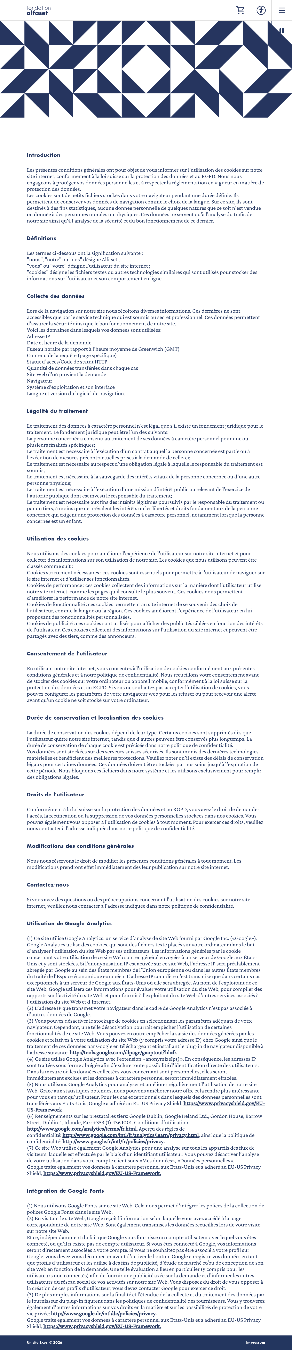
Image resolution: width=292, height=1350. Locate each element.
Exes (43, 1342)
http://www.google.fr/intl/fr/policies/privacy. (113, 1141)
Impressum (255, 1342)
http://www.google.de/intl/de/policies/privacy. (104, 1313)
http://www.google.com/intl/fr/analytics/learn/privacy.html (130, 1135)
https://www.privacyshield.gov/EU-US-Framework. (102, 1173)
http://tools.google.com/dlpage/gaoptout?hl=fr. (123, 1052)
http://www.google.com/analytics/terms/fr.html (81, 1128)
